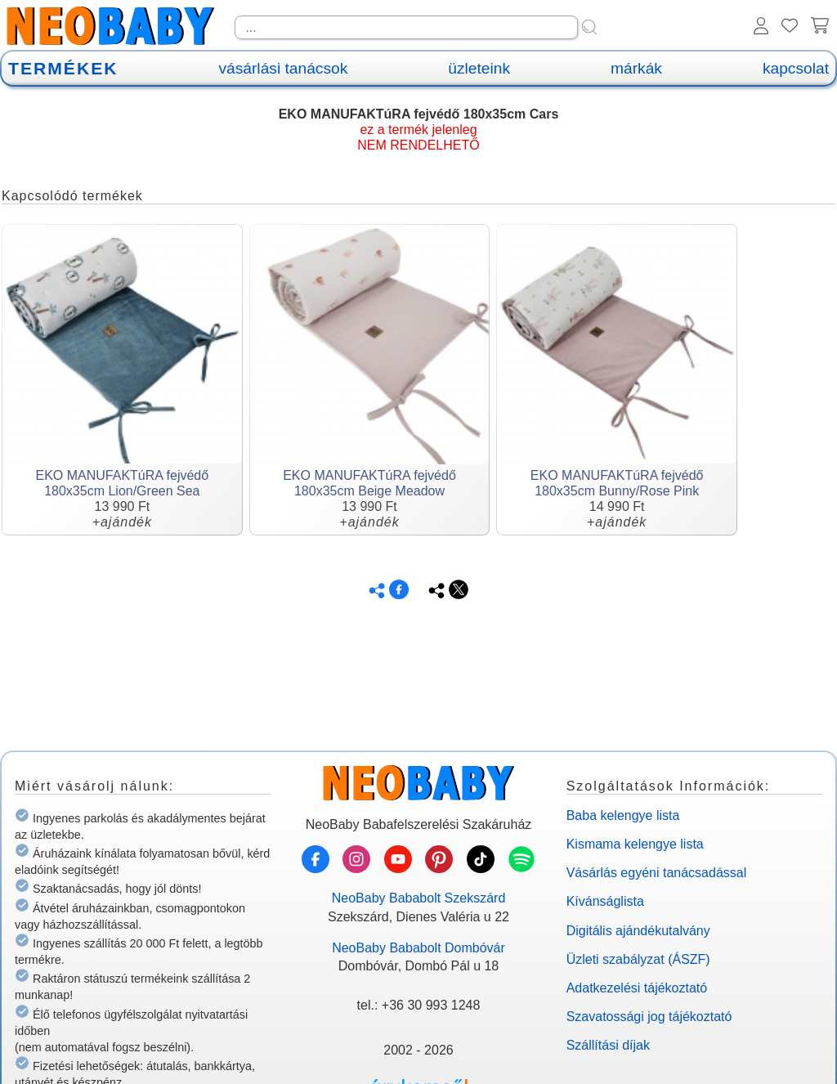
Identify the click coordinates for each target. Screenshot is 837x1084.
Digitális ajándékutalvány (638, 931)
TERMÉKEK (63, 68)
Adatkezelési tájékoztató (637, 988)
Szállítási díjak (608, 1045)
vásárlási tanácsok (282, 68)
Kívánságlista (605, 901)
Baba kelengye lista (623, 815)
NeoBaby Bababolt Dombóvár (418, 948)
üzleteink (479, 68)
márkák (636, 68)
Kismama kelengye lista (635, 844)
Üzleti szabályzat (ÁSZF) (638, 959)
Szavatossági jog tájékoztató (649, 1017)
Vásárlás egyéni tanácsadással (656, 873)
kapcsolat (796, 68)
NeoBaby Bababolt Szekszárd (419, 898)
